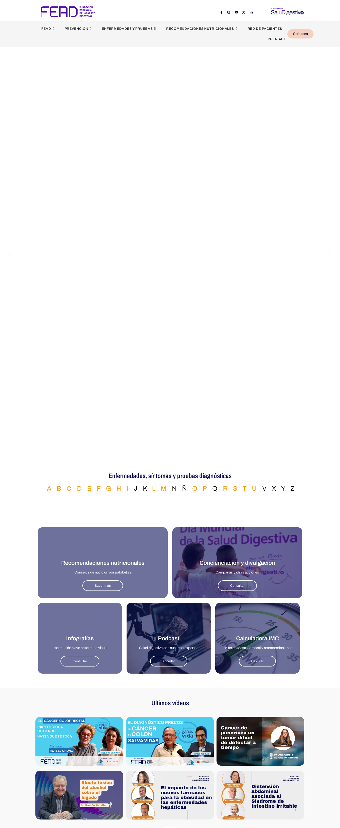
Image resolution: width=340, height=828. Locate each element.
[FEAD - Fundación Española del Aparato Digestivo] (68, 11)
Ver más (170, 808)
